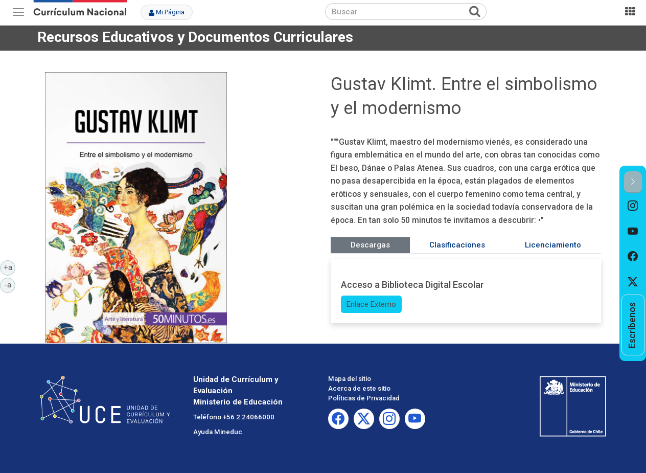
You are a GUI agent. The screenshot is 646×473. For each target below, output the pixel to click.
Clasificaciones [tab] (457, 245)
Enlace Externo (371, 304)
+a (10, 267)
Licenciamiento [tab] (553, 245)
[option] (632, 206)
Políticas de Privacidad (364, 398)
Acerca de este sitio (359, 388)
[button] (633, 182)
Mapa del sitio (349, 378)
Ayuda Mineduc (217, 432)
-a (9, 284)
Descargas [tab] (370, 245)
